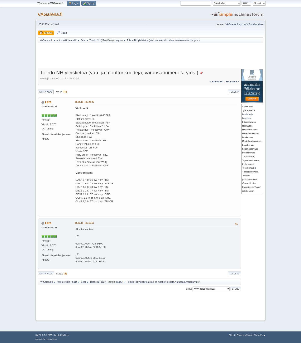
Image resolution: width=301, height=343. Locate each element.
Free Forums (51, 339)
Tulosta (234, 92)
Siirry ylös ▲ (260, 335)
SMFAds (38, 339)
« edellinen (216, 81)
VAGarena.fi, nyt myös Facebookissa (244, 24)
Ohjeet (232, 335)
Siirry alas (45, 92)
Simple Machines (61, 335)
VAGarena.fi (50, 14)
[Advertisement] (132, 56)
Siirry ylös (46, 274)
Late (48, 102)
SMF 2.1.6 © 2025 (43, 335)
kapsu (119, 40)
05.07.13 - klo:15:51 (84, 223)
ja (249, 168)
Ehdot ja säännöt (244, 335)
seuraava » (232, 81)
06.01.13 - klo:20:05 (84, 102)
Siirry (188, 288)
